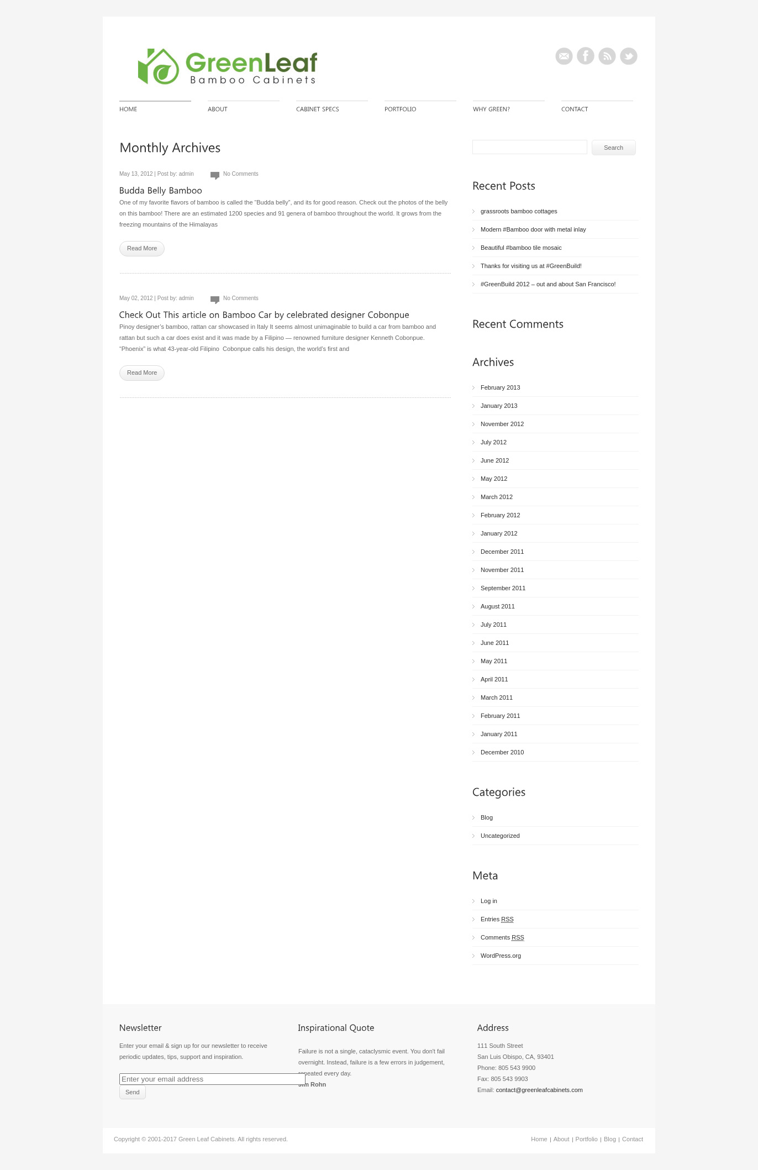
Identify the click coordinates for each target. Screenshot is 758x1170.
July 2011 (494, 624)
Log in (489, 901)
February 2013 (500, 387)
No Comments (241, 174)
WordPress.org (501, 955)
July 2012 (494, 442)
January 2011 (499, 734)
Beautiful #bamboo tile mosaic (521, 247)
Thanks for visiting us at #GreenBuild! (531, 266)
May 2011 (494, 661)
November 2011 (502, 569)
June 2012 (495, 460)
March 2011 (497, 697)
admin (186, 174)
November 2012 (502, 424)
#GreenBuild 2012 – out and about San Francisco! (548, 284)
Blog (487, 817)
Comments (502, 937)
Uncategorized (500, 835)
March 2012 (497, 497)
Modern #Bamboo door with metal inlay (533, 229)
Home (539, 1139)
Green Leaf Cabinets (206, 1139)
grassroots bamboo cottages (519, 211)
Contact (632, 1139)
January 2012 (499, 533)
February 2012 (500, 515)
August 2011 (498, 606)
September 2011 (503, 588)
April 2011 (494, 679)
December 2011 (502, 551)
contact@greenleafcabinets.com (539, 1090)
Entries (497, 919)
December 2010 (502, 752)
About (562, 1139)
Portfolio (587, 1139)
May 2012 (494, 478)
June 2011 (495, 642)
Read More (142, 248)
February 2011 (500, 715)
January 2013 (499, 405)
